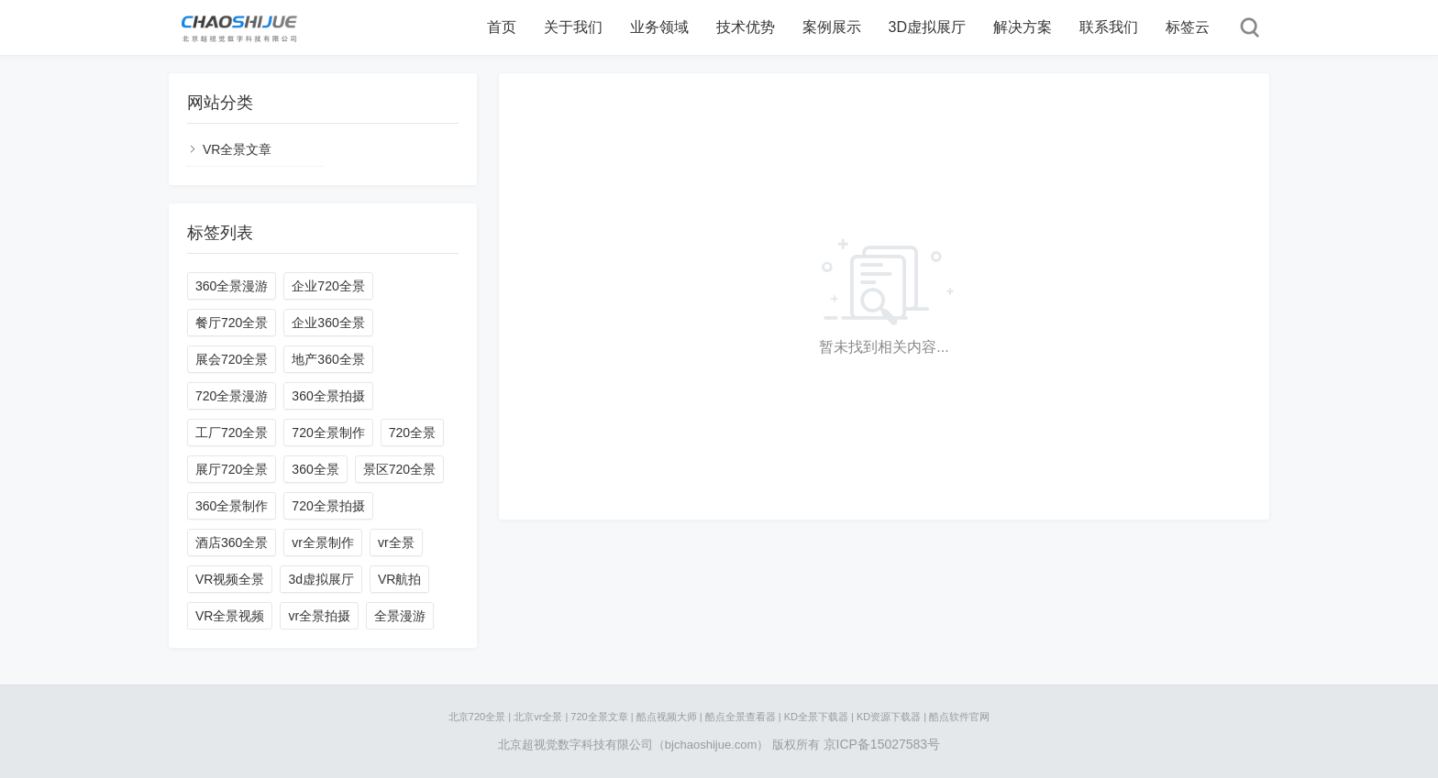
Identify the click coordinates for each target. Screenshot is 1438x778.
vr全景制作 (323, 542)
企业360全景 (328, 322)
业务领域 (659, 27)
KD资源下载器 (889, 716)
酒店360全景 (231, 542)
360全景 (315, 469)
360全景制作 (231, 506)
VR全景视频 (229, 615)
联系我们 (1108, 27)
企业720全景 (328, 286)
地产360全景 (328, 359)
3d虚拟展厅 (321, 579)
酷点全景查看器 (740, 716)
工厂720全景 (231, 432)
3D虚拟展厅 (927, 27)
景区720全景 (399, 469)
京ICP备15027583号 (882, 744)
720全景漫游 (231, 396)
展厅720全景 (231, 469)
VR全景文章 (237, 149)
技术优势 (745, 27)
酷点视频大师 (666, 716)
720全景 (412, 432)
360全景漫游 (231, 286)
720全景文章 (598, 716)
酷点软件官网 (959, 716)
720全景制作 (328, 432)
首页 (501, 27)
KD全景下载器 (816, 716)
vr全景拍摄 (319, 615)
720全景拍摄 (328, 506)
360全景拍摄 (328, 396)
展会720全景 (231, 359)
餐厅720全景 (231, 322)
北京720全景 (476, 716)
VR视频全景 (229, 579)
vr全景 (396, 542)
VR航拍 (399, 579)
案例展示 (831, 27)
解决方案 (1022, 27)
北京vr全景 (538, 716)
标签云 (1188, 27)
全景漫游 (400, 615)
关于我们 (573, 27)
